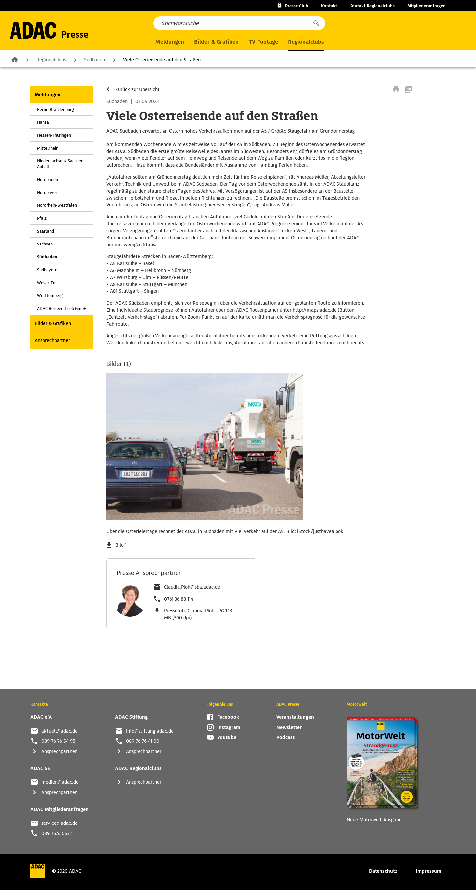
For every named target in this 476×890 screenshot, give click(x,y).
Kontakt (329, 6)
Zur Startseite (15, 59)
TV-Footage (263, 41)
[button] (316, 23)
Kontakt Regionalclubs (372, 6)
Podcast (285, 737)
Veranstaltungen (295, 717)
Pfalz (42, 218)
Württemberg (50, 295)
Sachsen (45, 244)
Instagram (228, 727)
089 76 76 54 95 (58, 741)
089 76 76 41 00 (142, 741)
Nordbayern (48, 192)
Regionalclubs (51, 60)
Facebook (228, 717)
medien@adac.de (60, 782)
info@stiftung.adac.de (150, 731)
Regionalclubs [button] (306, 41)
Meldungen (47, 95)
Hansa (43, 122)
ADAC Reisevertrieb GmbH (62, 308)
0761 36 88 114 (178, 599)
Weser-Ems (48, 283)
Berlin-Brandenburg (55, 109)
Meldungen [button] (169, 41)
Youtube (226, 737)
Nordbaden (47, 179)
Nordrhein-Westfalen (57, 205)
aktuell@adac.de (59, 731)
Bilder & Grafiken (216, 41)
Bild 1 (121, 545)
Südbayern (47, 270)
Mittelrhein (47, 148)
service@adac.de (59, 823)
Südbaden (94, 60)
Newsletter (289, 727)
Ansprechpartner (52, 340)
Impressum (428, 871)
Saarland (45, 231)
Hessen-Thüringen (54, 135)
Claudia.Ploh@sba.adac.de (192, 587)
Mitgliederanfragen (426, 6)
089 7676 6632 (56, 833)
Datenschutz (383, 871)
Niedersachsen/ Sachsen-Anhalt (61, 163)
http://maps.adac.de (315, 310)
